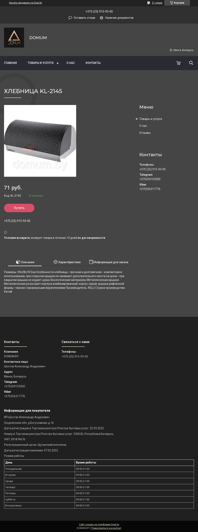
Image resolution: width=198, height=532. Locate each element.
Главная (10, 62)
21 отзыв (157, 2)
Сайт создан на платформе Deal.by (99, 524)
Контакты (93, 62)
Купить (19, 208)
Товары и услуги (41, 62)
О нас (70, 62)
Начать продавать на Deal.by (25, 2)
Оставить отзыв (84, 17)
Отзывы (145, 133)
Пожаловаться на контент (106, 528)
